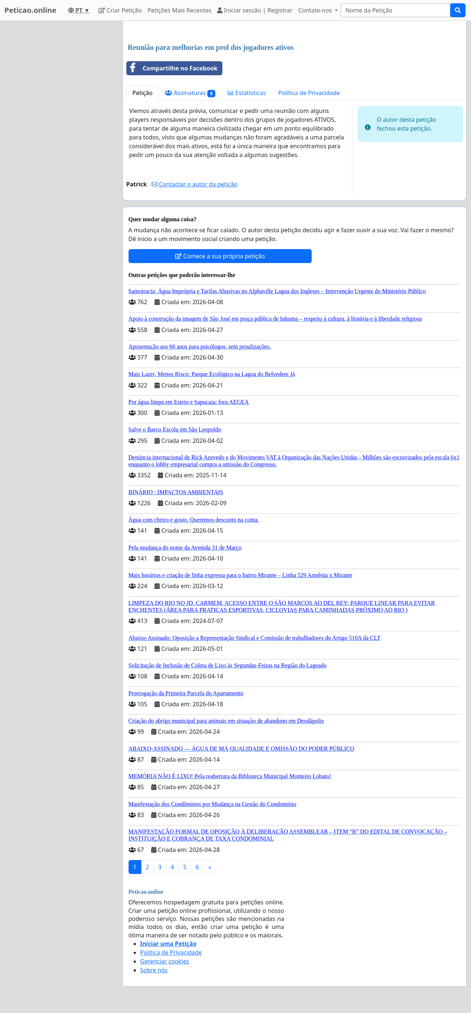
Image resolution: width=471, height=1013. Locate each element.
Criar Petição (120, 10)
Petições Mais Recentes (179, 10)
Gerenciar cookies (164, 961)
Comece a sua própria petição (220, 256)
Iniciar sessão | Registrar (254, 10)
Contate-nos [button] (315, 10)
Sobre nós (154, 970)
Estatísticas (247, 93)
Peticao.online (30, 10)
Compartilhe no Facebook (172, 68)
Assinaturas (190, 93)
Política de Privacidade (309, 93)
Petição (143, 93)
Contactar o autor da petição (195, 184)
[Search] (395, 10)
